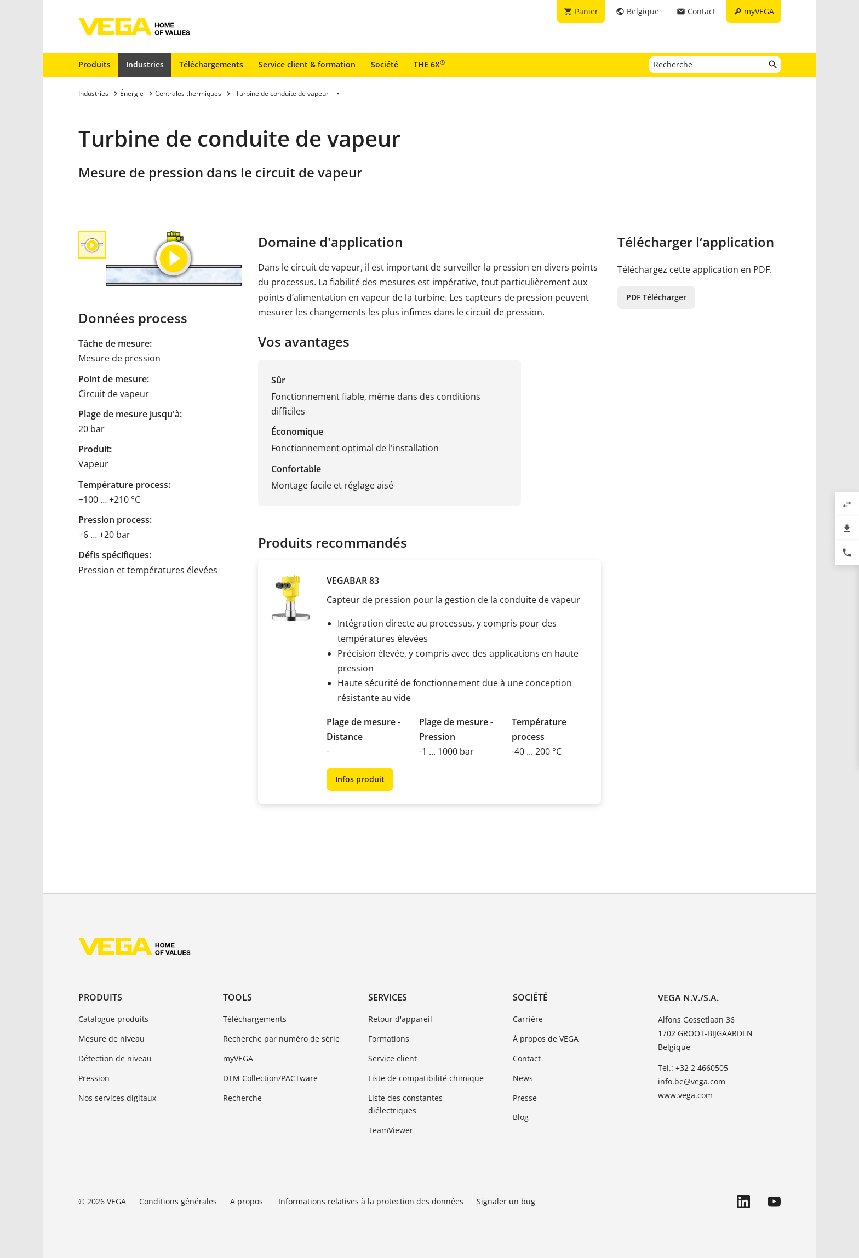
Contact (527, 1058)
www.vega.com (685, 1095)
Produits (94, 64)
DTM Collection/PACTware (270, 1078)
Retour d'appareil (400, 1019)
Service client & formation (307, 64)
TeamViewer (390, 1130)
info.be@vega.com (691, 1081)
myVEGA (238, 1058)
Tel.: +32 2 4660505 (693, 1067)
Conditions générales (178, 1201)
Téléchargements (211, 64)
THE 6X (429, 64)
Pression (94, 1078)
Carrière (528, 1019)
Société (384, 64)
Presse (525, 1098)
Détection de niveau (115, 1058)
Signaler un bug (506, 1201)
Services (387, 997)
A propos (247, 1201)
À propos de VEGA (546, 1038)
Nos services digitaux (117, 1098)
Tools (237, 997)
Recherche (242, 1098)
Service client (392, 1058)
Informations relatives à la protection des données (370, 1201)
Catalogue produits (113, 1019)
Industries (145, 64)
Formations (388, 1038)
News (523, 1078)
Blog (521, 1117)
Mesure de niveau (111, 1038)
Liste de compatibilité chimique (426, 1078)
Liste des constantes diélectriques (405, 1104)
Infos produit (360, 779)
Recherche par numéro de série (281, 1038)
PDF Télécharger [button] (656, 297)
